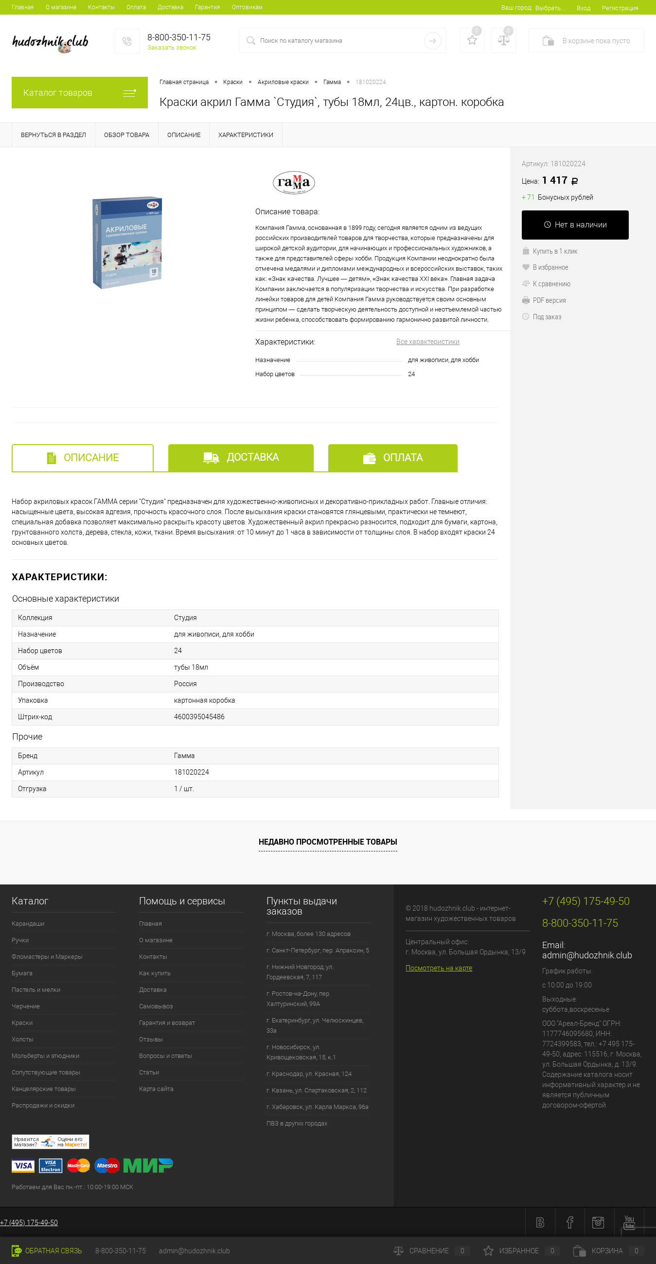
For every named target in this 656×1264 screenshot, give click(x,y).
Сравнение (431, 1251)
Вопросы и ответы (165, 1055)
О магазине (61, 7)
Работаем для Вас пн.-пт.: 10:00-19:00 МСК (72, 1187)
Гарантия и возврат (167, 1022)
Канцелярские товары (44, 1088)
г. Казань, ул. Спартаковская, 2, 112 (316, 1090)
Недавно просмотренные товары (328, 841)
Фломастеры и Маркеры (47, 956)
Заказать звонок (171, 47)
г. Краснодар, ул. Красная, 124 (309, 1073)
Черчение (26, 1006)
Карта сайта (156, 1088)
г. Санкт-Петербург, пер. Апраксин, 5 (317, 950)
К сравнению (546, 283)
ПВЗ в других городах (296, 1123)
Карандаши (28, 923)
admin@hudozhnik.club (587, 955)
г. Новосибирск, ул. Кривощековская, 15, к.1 (301, 1052)
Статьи (149, 1072)
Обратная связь (47, 1251)
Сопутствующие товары (46, 1072)
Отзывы (151, 1039)
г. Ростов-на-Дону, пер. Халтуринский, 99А (298, 998)
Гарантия (207, 7)
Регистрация (620, 8)
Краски (22, 1022)
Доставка (170, 7)
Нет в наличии (575, 224)
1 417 (553, 181)
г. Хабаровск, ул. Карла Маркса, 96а (317, 1106)
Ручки (20, 940)
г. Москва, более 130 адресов (308, 933)
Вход (583, 8)
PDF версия (544, 300)
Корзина (608, 1251)
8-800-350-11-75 (120, 1251)
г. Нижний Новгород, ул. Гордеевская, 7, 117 (300, 972)
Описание (83, 458)
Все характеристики (428, 342)
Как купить (155, 973)
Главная (23, 7)
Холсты (23, 1039)
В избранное (545, 267)
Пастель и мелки (36, 989)
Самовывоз (156, 1006)
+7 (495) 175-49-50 (29, 1223)
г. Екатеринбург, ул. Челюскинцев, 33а (314, 1025)
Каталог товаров (79, 92)
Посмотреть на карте (439, 968)
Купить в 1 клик (550, 251)
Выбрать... (550, 8)
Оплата (136, 7)
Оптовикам (247, 7)
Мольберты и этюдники (45, 1055)
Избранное (521, 1251)
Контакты (101, 7)
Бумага (22, 973)
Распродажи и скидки (43, 1105)
